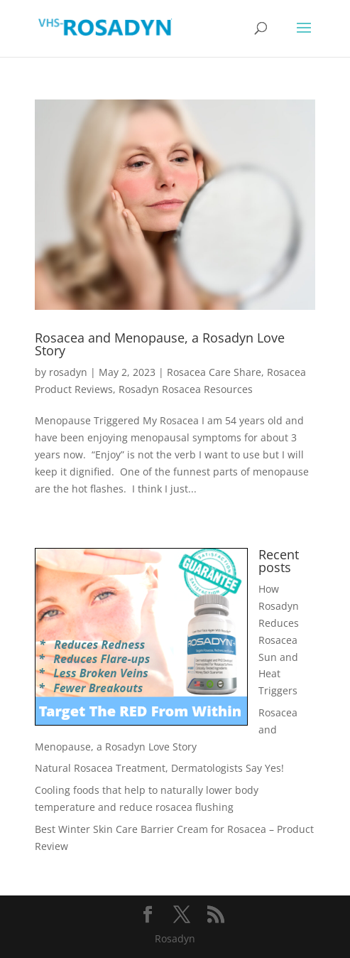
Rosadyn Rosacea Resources (186, 389)
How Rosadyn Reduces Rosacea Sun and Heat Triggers (278, 639)
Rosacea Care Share (214, 372)
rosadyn (68, 372)
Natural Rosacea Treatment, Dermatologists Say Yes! (159, 768)
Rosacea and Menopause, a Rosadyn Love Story (160, 344)
